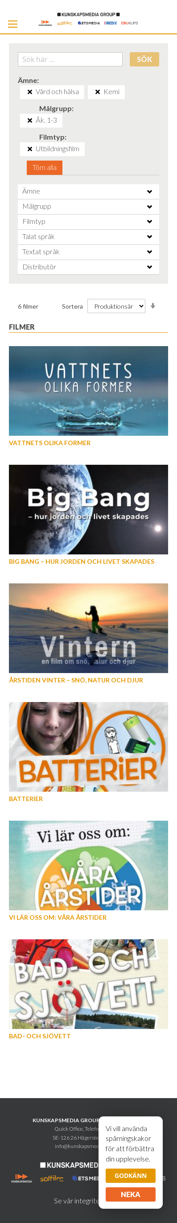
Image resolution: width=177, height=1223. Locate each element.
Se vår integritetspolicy (88, 1200)
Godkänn (131, 1175)
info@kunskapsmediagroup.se (89, 1146)
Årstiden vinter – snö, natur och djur (76, 680)
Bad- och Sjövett (40, 1036)
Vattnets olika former (50, 442)
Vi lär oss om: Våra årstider (58, 917)
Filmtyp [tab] (33, 221)
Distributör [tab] (39, 266)
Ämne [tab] (31, 190)
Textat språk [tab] (41, 251)
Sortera (72, 306)
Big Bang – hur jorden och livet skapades (81, 561)
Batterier (26, 798)
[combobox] (70, 59)
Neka (130, 1194)
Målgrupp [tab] (36, 206)
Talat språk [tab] (38, 236)
